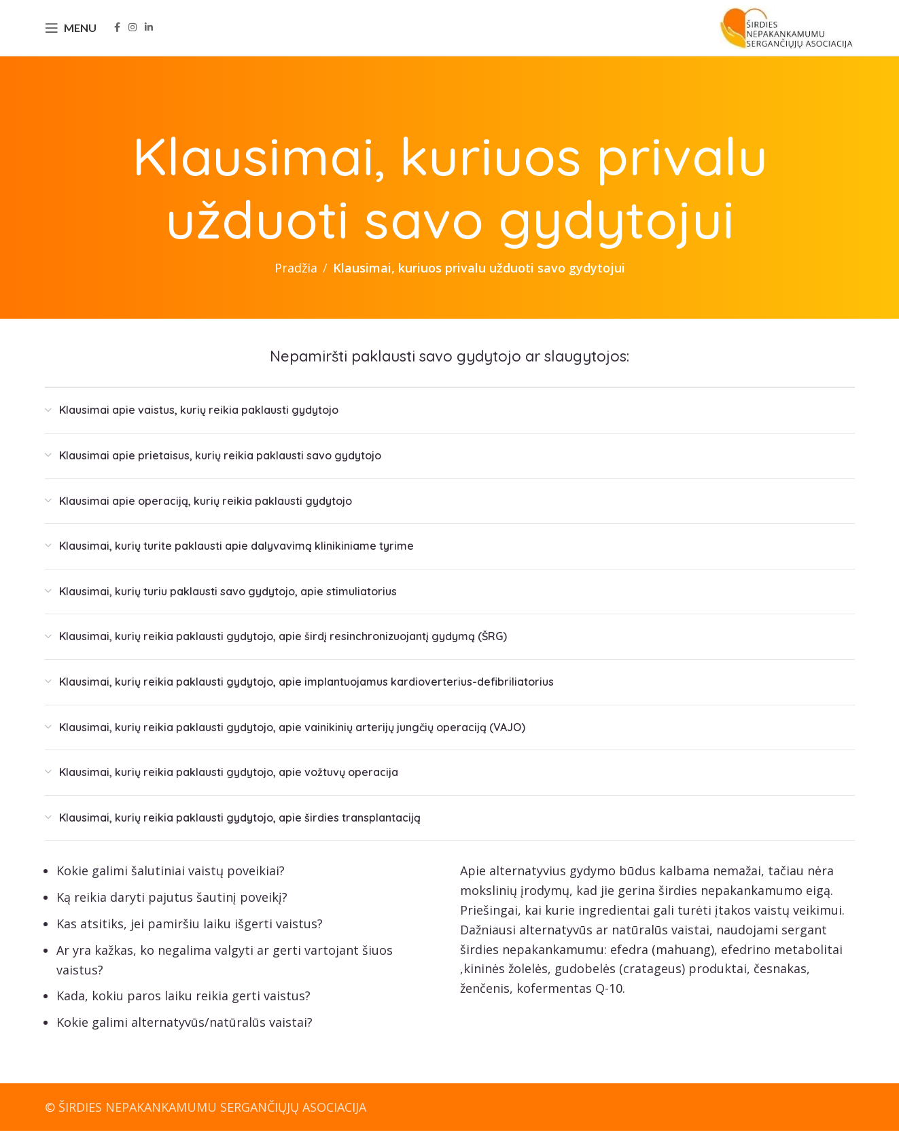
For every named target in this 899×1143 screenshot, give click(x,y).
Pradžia (296, 280)
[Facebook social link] (117, 34)
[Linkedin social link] (149, 34)
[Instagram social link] (132, 34)
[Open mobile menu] (70, 34)
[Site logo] (787, 32)
